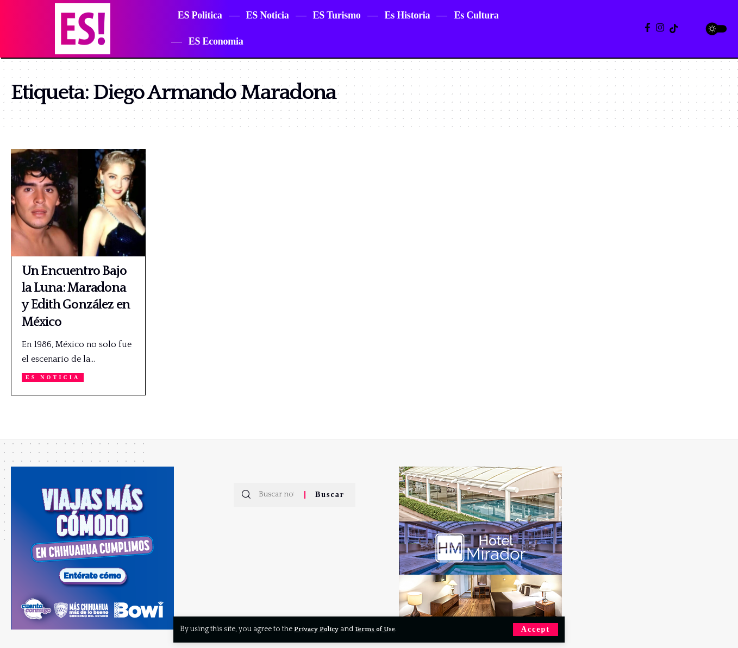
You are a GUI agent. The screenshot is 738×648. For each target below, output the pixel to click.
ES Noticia (55, 377)
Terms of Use (383, 629)
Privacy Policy (319, 629)
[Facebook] (647, 28)
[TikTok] (673, 28)
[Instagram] (660, 28)
